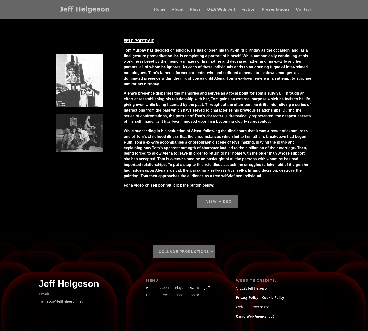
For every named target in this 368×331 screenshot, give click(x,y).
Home (159, 9)
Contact (304, 9)
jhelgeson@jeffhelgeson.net (61, 301)
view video (219, 201)
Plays (195, 9)
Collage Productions (184, 251)
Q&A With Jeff (221, 9)
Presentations (276, 9)
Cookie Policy (273, 297)
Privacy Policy (247, 297)
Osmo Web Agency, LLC (255, 316)
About (178, 9)
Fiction (248, 9)
